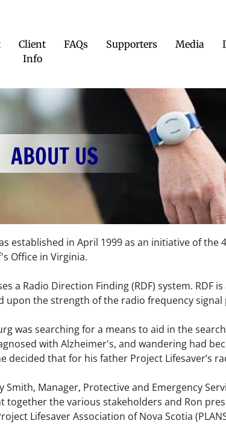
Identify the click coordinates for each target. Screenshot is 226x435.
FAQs (76, 44)
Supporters (131, 44)
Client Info (32, 51)
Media (189, 44)
